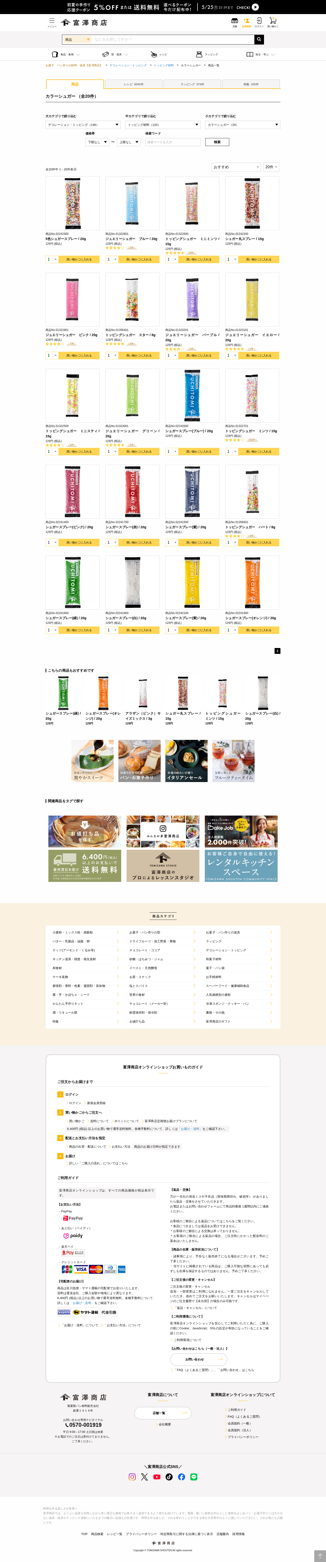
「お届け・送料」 (190, 1129)
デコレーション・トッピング (128, 65)
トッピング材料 (164, 65)
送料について (97, 1121)
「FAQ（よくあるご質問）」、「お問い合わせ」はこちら (212, 1370)
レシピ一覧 (115, 1534)
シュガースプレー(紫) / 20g (185, 527)
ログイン (73, 1103)
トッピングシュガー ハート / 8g (250, 527)
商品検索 (97, 1534)
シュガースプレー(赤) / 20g (125, 527)
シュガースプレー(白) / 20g (125, 618)
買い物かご (75, 1121)
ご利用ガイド (235, 1410)
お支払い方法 (119, 1146)
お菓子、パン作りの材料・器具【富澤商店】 (74, 65)
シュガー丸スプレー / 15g (244, 239)
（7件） (72, 343)
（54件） (252, 440)
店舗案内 (223, 1534)
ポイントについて (125, 1121)
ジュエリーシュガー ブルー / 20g (131, 239)
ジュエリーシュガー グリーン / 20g (132, 433)
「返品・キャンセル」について (193, 1308)
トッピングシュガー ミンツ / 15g (251, 431)
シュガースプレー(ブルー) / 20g (189, 431)
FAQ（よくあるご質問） (243, 1416)
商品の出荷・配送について (85, 1146)
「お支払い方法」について (120, 1325)
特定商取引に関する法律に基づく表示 (186, 1534)
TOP (84, 1534)
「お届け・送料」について (77, 1325)
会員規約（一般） (238, 1423)
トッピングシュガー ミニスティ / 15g (73, 433)
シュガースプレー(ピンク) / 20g (69, 527)
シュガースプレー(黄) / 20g (185, 618)
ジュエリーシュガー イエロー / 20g (252, 337)
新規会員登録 (94, 1103)
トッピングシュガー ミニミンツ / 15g (192, 241)
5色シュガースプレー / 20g (66, 239)
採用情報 (238, 1534)
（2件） (191, 349)
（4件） (132, 343)
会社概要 (163, 1424)
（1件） (251, 349)
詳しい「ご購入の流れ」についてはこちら (96, 1163)
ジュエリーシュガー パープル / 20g (192, 337)
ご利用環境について (186, 1340)
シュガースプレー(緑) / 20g (66, 618)
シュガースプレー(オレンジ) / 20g (250, 618)
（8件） (191, 253)
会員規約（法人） (238, 1430)
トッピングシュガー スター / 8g (130, 335)
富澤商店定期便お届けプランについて (169, 1121)
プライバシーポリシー (241, 1437)
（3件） (132, 247)
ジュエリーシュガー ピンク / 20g (71, 335)
